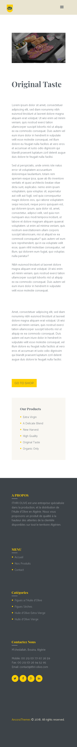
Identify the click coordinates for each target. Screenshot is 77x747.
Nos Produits (23, 563)
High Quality (30, 436)
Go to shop (24, 383)
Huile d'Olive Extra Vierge (30, 613)
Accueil (19, 557)
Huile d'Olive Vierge (26, 619)
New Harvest (31, 429)
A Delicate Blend (33, 423)
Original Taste (31, 442)
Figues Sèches (23, 606)
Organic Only (31, 448)
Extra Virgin (30, 417)
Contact (19, 570)
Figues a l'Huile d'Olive (28, 600)
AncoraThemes (21, 719)
